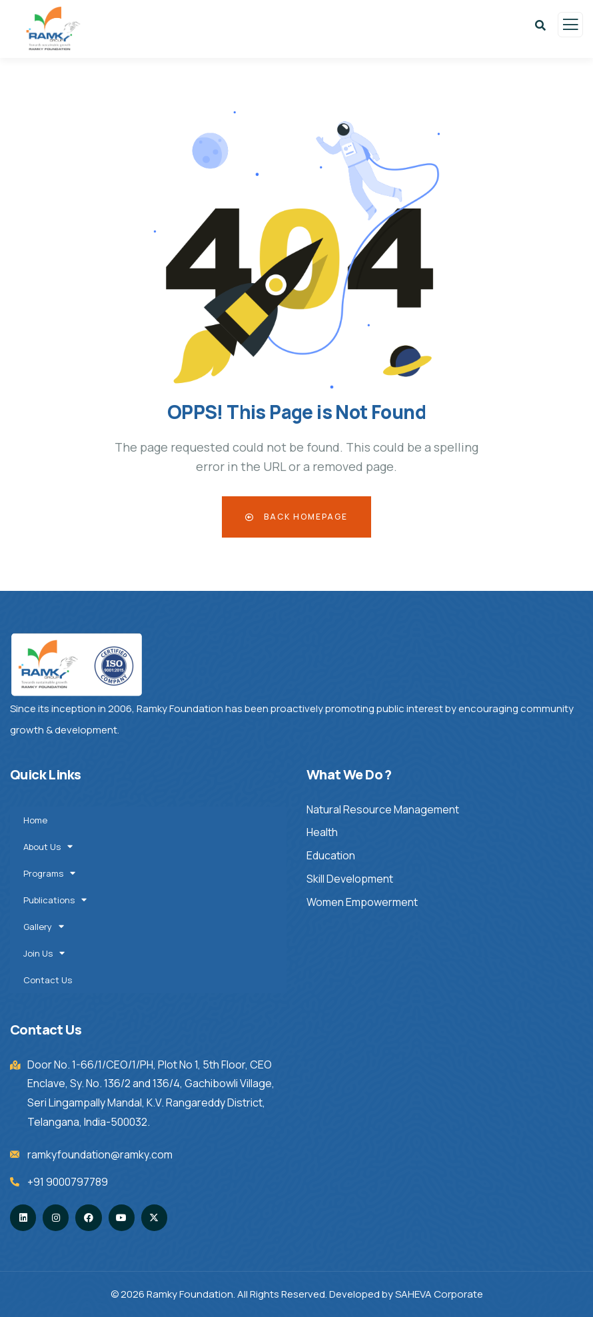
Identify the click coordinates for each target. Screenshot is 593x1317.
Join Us (45, 953)
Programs (50, 873)
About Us (49, 846)
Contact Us (47, 980)
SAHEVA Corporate (439, 1294)
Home (35, 820)
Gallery (44, 926)
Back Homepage (296, 516)
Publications (56, 900)
